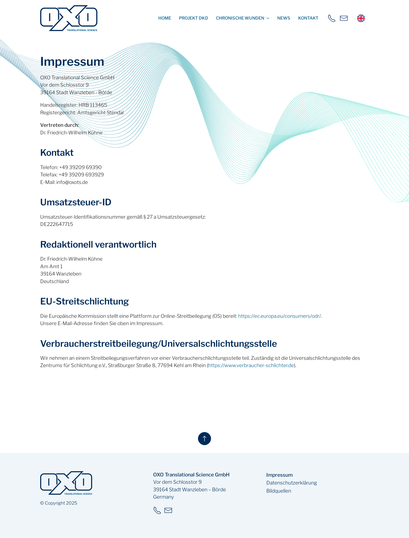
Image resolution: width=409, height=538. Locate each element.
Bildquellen (278, 491)
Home (164, 18)
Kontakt (308, 18)
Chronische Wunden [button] (242, 18)
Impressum (279, 475)
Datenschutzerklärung (291, 483)
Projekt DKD (193, 18)
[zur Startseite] (69, 18)
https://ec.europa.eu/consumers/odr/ (279, 316)
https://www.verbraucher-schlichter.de (251, 365)
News (283, 18)
